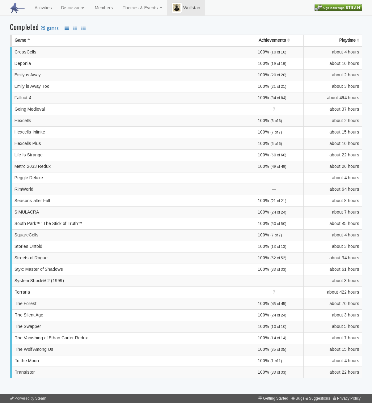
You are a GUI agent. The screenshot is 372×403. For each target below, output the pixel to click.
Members (104, 7)
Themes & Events (142, 7)
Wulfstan (185, 7)
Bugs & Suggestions (313, 398)
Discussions (73, 7)
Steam (40, 398)
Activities (43, 7)
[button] (176, 7)
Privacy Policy (349, 398)
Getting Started (275, 398)
